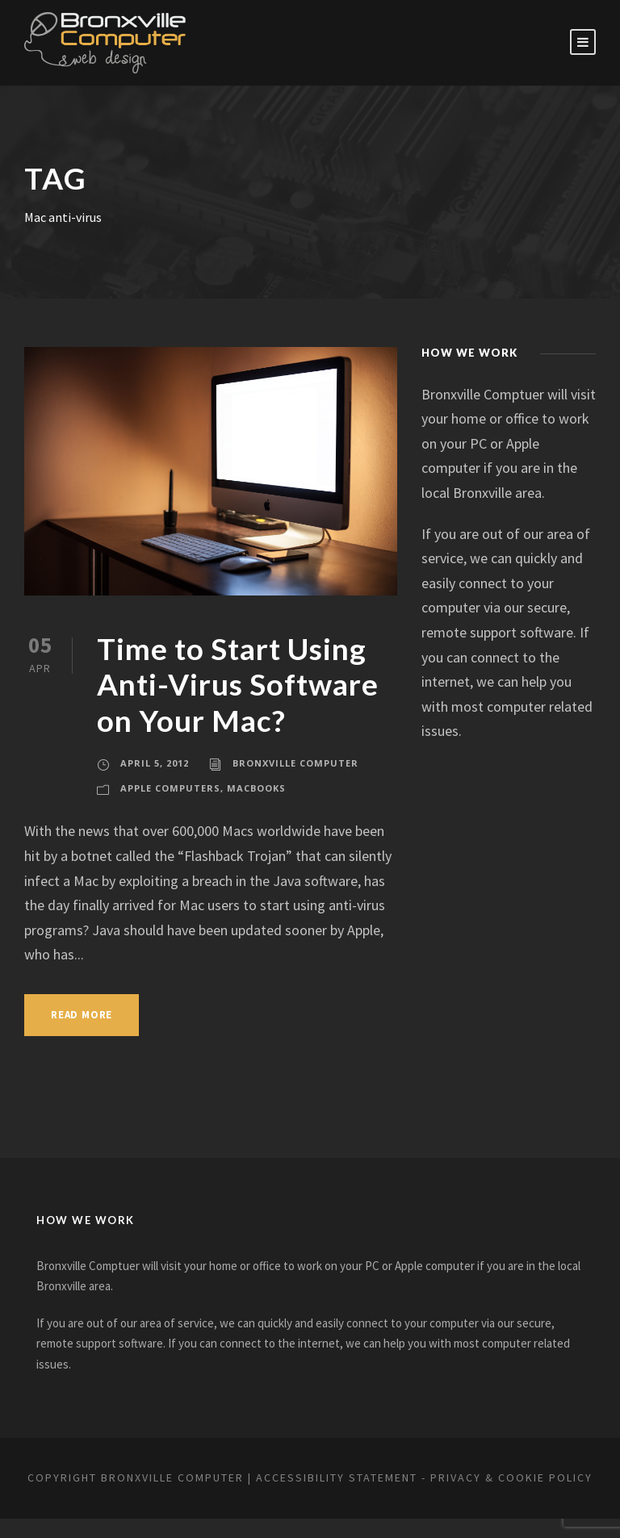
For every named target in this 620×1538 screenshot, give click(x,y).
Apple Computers (170, 788)
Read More (86, 1015)
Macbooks (257, 788)
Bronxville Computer (296, 763)
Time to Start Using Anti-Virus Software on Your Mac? (243, 684)
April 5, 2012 (155, 763)
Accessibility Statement (400, 1477)
